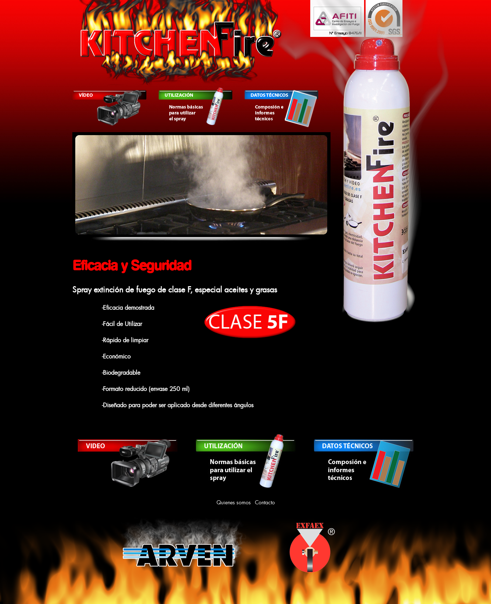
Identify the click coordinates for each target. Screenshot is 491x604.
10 (259, 248)
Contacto (265, 502)
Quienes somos (234, 502)
